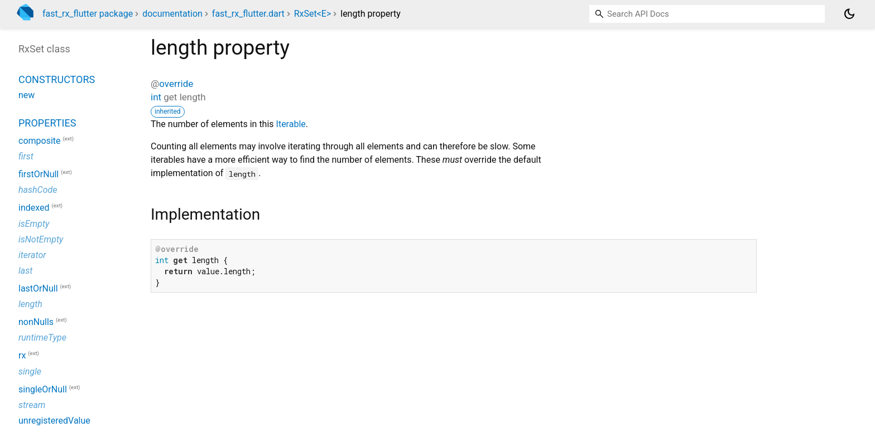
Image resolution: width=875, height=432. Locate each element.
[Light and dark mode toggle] (849, 14)
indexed (34, 208)
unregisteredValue (54, 420)
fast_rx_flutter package (87, 13)
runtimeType (42, 337)
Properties (47, 123)
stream (31, 405)
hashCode (37, 190)
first (25, 156)
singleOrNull (42, 389)
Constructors (56, 79)
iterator (32, 255)
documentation (172, 13)
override (176, 83)
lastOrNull (38, 288)
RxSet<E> (312, 13)
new (26, 95)
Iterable (291, 124)
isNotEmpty (40, 239)
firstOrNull (38, 174)
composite (39, 140)
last (25, 270)
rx (22, 356)
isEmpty (33, 224)
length (30, 304)
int (156, 97)
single (29, 371)
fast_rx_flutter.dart (248, 13)
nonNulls (36, 322)
